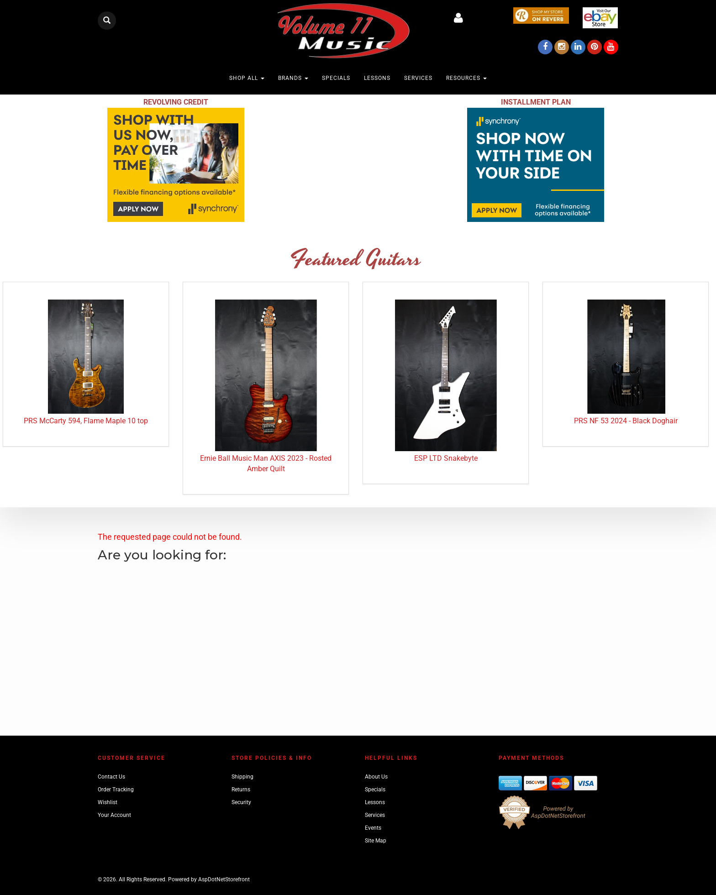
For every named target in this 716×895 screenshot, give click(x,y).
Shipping (242, 777)
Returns (241, 789)
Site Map (375, 840)
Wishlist (107, 802)
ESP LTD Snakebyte (446, 458)
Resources (466, 78)
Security (241, 802)
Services (418, 78)
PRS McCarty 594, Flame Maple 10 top (86, 420)
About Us (376, 777)
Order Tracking (116, 789)
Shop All (246, 78)
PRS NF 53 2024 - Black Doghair (626, 420)
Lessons (377, 78)
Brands (293, 78)
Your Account (114, 815)
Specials (336, 78)
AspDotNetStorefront (224, 879)
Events (373, 828)
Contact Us (111, 777)
